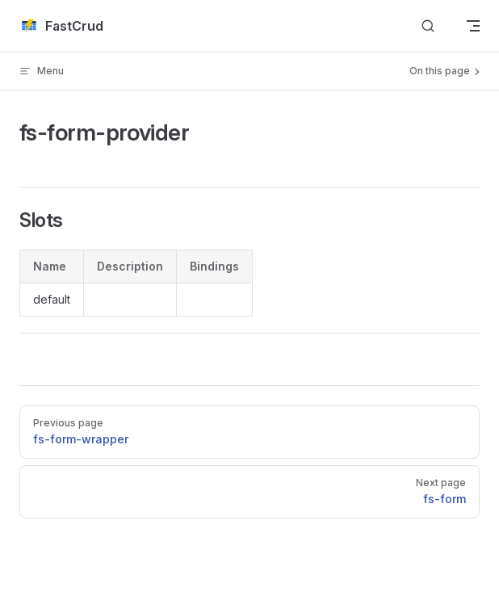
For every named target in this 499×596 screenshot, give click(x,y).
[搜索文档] (428, 26)
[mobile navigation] (473, 26)
